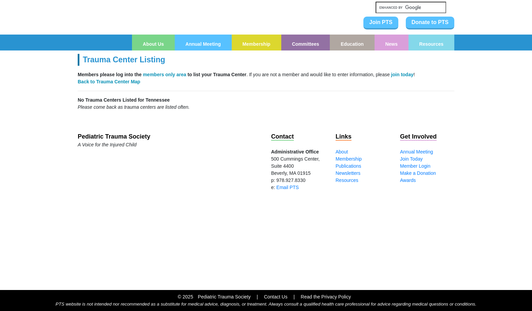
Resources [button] (431, 44)
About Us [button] (153, 44)
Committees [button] (305, 44)
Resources (347, 180)
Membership (349, 159)
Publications (348, 166)
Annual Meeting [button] (203, 44)
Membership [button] (256, 44)
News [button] (391, 44)
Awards (408, 180)
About (342, 151)
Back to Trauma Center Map (109, 81)
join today (402, 74)
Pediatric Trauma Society (224, 296)
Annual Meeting (416, 151)
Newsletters (348, 173)
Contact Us (275, 296)
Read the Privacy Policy (326, 296)
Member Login (415, 166)
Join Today (411, 159)
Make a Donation (418, 173)
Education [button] (352, 44)
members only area (164, 74)
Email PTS (288, 187)
